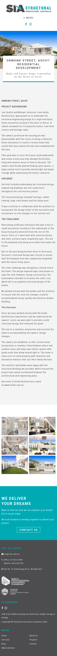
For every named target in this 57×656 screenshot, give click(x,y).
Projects (33, 640)
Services (5, 640)
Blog (4, 644)
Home (4, 635)
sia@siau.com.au (11, 554)
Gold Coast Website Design (14, 614)
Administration (8, 648)
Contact (32, 644)
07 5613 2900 (16, 560)
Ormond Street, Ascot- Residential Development (29, 64)
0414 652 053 (17, 563)
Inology (5, 617)
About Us (33, 635)
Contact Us (28, 529)
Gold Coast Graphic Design (41, 614)
